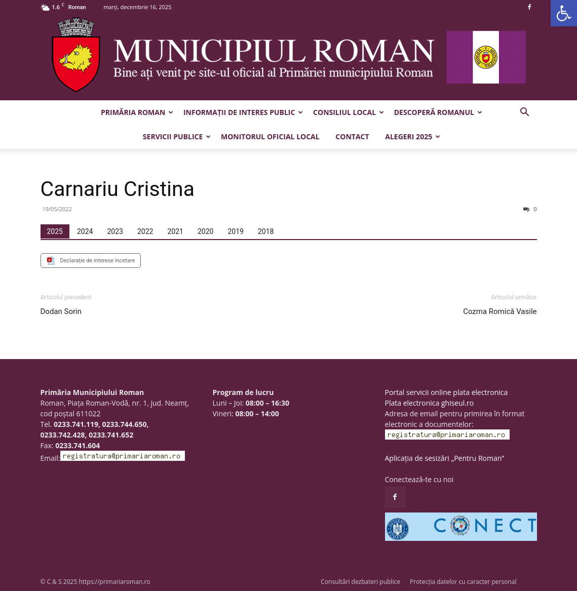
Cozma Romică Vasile (499, 311)
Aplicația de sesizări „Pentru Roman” (445, 458)
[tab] (55, 231)
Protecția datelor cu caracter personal (463, 581)
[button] (564, 13)
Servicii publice (177, 136)
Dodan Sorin (61, 311)
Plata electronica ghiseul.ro (429, 403)
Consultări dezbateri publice (360, 581)
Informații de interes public (243, 112)
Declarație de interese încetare (97, 260)
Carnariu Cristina (118, 189)
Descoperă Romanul (438, 112)
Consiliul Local (348, 112)
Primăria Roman (137, 112)
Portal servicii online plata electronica (446, 392)
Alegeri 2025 (412, 136)
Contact (352, 136)
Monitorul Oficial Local (270, 136)
